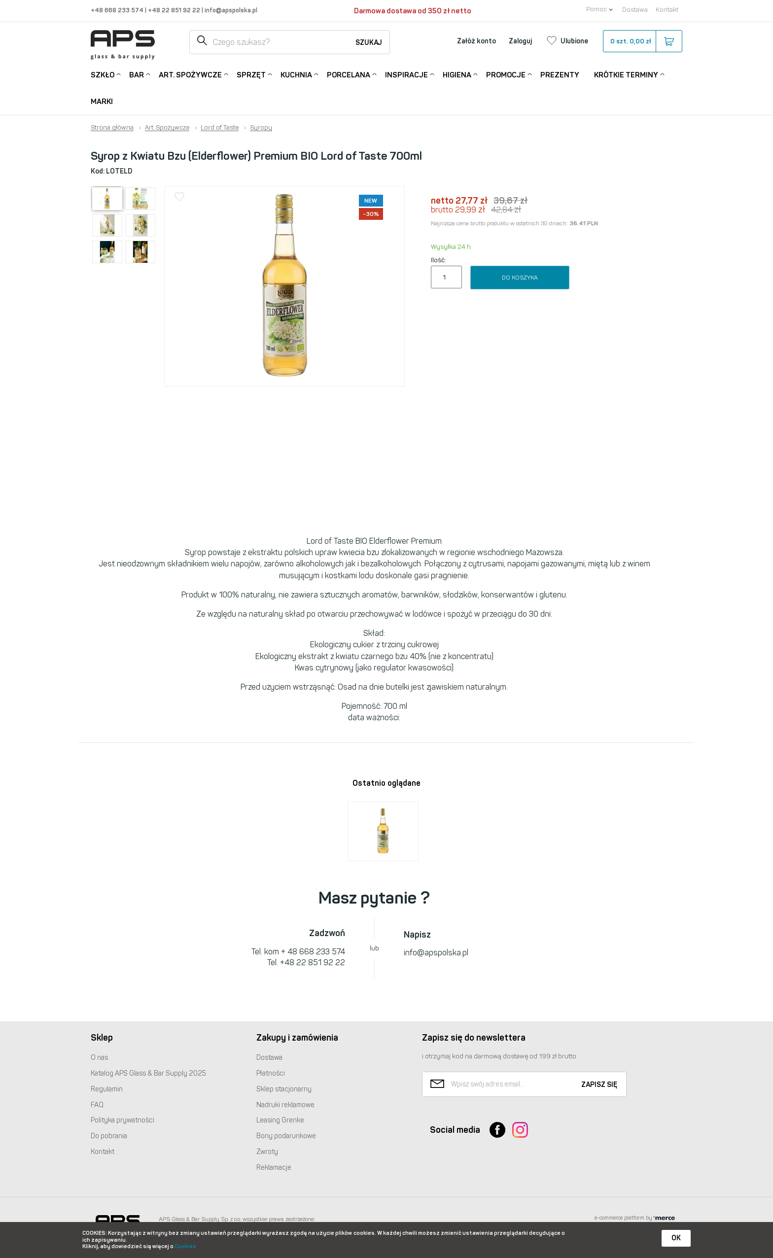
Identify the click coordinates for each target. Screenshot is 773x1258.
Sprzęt (251, 74)
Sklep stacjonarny (284, 1089)
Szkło (102, 74)
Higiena (457, 74)
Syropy (261, 127)
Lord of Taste (220, 127)
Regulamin (107, 1089)
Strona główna (112, 127)
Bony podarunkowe (286, 1136)
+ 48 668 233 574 (313, 951)
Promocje (506, 74)
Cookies (185, 1246)
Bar (136, 74)
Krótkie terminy (626, 74)
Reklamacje (273, 1167)
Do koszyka (520, 277)
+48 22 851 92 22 (175, 10)
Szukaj (368, 42)
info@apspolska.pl (230, 10)
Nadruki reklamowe (285, 1105)
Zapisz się (599, 1085)
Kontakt (667, 9)
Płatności (270, 1073)
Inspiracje (406, 74)
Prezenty (559, 74)
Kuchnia (296, 74)
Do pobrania (109, 1136)
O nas (99, 1057)
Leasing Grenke (280, 1120)
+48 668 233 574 (118, 10)
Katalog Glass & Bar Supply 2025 (148, 1073)
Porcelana (348, 74)
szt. (642, 41)
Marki (102, 101)
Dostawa (635, 9)
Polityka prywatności (122, 1120)
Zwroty (267, 1152)
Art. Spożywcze (190, 74)
